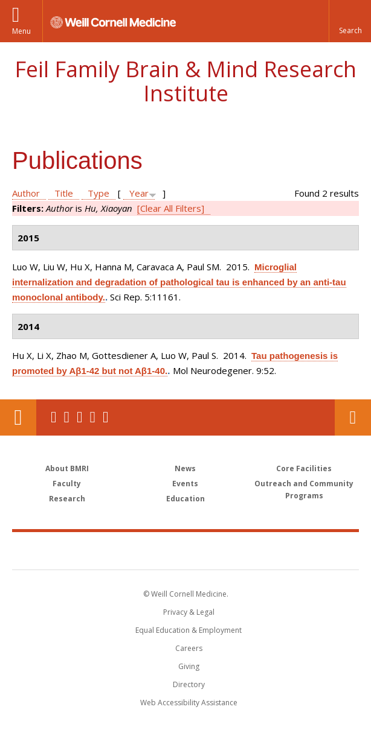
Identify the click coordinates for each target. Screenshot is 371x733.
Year (139, 193)
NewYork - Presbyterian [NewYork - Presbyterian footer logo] (268, 550)
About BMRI (67, 468)
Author (26, 193)
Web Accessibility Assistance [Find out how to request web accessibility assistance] (188, 702)
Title (63, 193)
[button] (350, 21)
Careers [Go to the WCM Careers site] (188, 648)
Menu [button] (21, 31)
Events (185, 483)
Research (67, 498)
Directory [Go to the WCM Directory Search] (189, 684)
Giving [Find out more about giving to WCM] (188, 666)
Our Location (18, 417)
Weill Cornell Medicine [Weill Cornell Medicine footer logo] (115, 550)
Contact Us (353, 417)
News (185, 468)
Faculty (67, 483)
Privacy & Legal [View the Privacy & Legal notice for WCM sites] (189, 612)
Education (185, 498)
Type (98, 193)
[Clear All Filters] (170, 208)
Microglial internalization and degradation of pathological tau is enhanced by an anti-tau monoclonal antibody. (179, 282)
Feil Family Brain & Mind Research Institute (185, 81)
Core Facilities (304, 468)
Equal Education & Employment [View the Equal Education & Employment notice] (188, 630)
